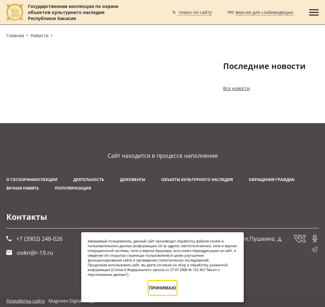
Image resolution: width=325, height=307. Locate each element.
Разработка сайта (25, 301)
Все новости (236, 88)
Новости (39, 35)
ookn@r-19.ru (29, 252)
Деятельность (88, 179)
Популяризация (73, 188)
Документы (132, 179)
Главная (15, 35)
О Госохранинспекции (31, 179)
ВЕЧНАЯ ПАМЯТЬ (22, 188)
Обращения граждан (272, 179)
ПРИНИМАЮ (162, 287)
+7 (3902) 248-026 (34, 238)
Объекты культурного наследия (197, 179)
